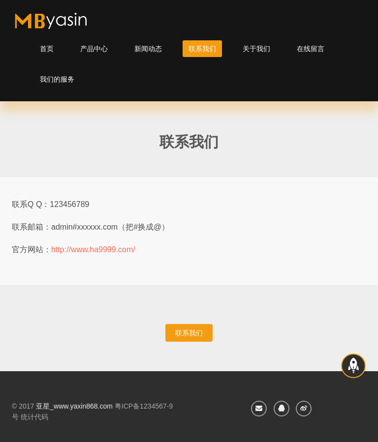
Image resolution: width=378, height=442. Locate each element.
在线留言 (310, 49)
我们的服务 (57, 79)
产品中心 (94, 49)
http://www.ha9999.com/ (93, 249)
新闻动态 (148, 49)
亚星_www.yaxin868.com (74, 406)
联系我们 (202, 49)
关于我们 (256, 49)
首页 (47, 49)
